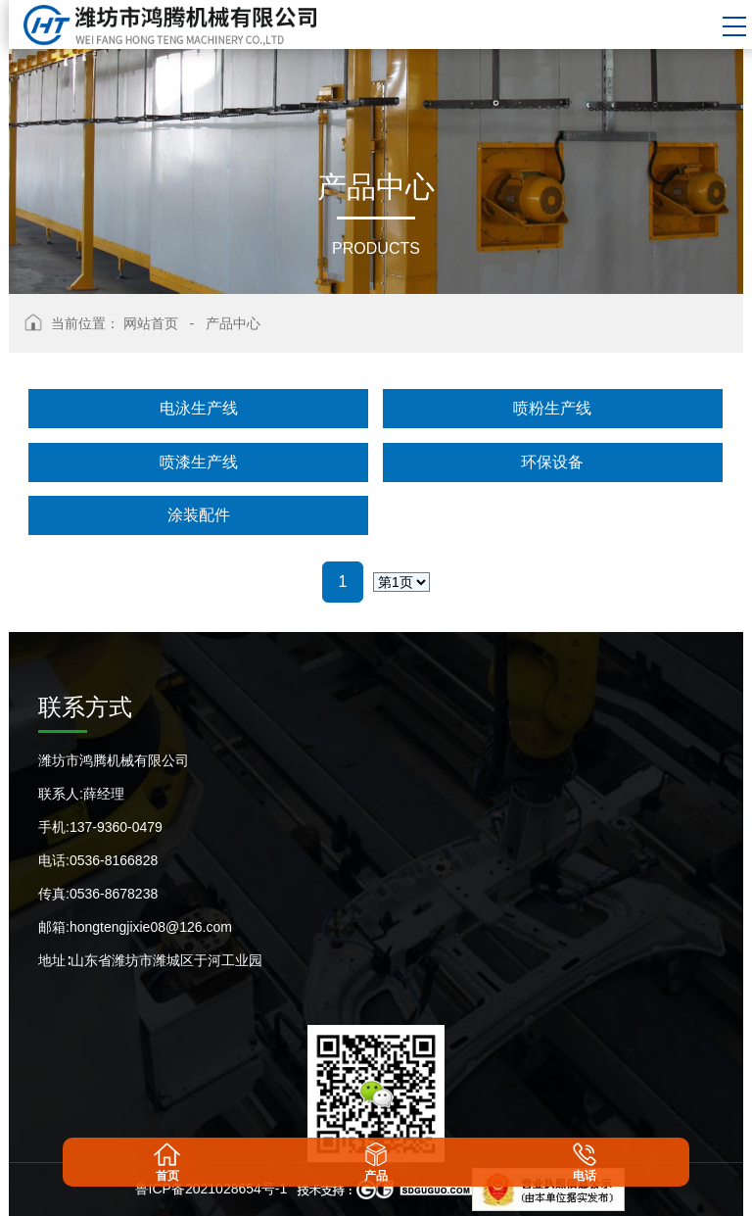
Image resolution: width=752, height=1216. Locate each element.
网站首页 (150, 323)
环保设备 (552, 462)
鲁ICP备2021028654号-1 (211, 1188)
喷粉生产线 (552, 408)
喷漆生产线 (199, 462)
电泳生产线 (199, 408)
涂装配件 (198, 515)
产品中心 (233, 323)
